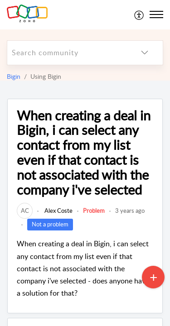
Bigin (13, 76)
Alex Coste (58, 210)
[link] (25, 210)
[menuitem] (139, 14)
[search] (66, 53)
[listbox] (144, 53)
